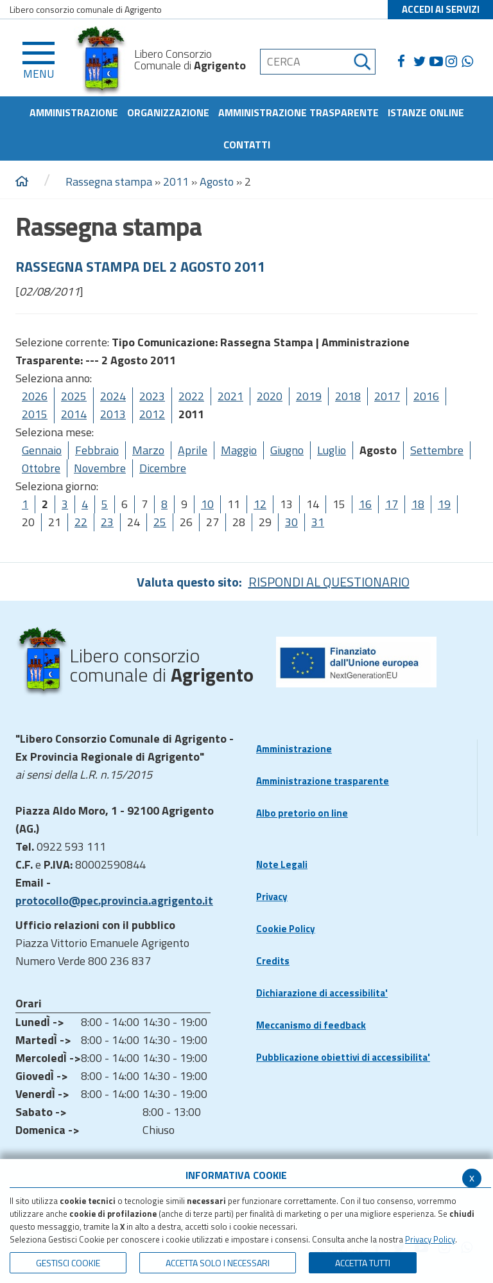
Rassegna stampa (110, 181)
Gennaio (42, 450)
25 (159, 522)
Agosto (217, 181)
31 (317, 522)
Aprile (192, 450)
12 (260, 504)
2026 (35, 396)
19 (444, 504)
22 (80, 522)
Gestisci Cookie (68, 1263)
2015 (35, 414)
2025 (74, 396)
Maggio (239, 450)
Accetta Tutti (362, 1263)
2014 (74, 414)
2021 (230, 396)
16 (365, 504)
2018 (348, 396)
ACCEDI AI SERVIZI (441, 9)
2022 (191, 396)
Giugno (287, 450)
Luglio (331, 450)
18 (417, 504)
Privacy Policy (430, 1239)
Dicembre (162, 468)
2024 (113, 396)
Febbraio (97, 450)
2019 (309, 396)
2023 (152, 396)
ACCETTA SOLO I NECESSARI (218, 1263)
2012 (152, 414)
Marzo (148, 450)
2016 (426, 396)
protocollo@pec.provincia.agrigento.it (114, 900)
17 (391, 504)
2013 (113, 414)
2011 (176, 181)
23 (107, 522)
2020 (269, 396)
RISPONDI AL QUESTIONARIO (329, 582)
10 (207, 504)
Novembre (100, 468)
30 (291, 522)
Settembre (436, 450)
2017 (387, 396)
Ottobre (41, 468)
